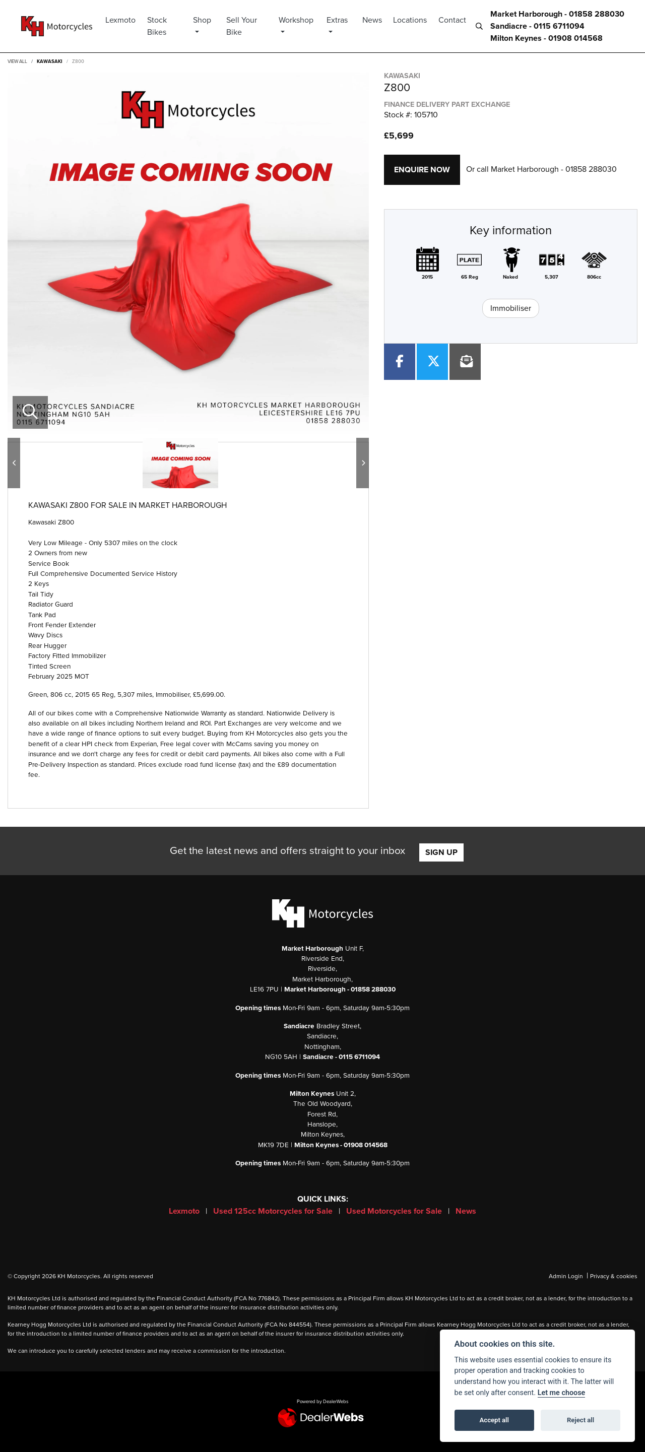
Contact (452, 20)
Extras (338, 20)
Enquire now (422, 170)
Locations (410, 20)
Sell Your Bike (245, 26)
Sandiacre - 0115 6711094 (537, 26)
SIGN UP (441, 852)
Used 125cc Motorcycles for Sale (274, 1211)
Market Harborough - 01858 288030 (557, 14)
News (372, 20)
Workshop (298, 20)
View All (17, 61)
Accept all (494, 1420)
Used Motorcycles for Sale (395, 1211)
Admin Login (566, 1276)
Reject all (580, 1420)
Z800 (78, 61)
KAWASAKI (49, 61)
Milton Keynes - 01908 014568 (546, 38)
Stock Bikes (163, 26)
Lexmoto (127, 20)
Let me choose (562, 1393)
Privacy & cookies (613, 1276)
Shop (207, 20)
